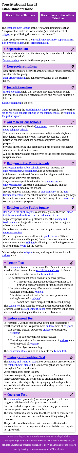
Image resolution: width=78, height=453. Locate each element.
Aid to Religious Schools (24, 122)
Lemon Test (15, 263)
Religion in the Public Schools (28, 163)
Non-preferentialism (22, 66)
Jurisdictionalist (12, 91)
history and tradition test (22, 215)
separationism (65, 39)
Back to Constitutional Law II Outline (57, 16)
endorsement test (12, 170)
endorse (6, 255)
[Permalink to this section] (72, 49)
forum (23, 245)
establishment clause (37, 109)
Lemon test (41, 126)
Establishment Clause (18, 27)
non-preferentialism (13, 42)
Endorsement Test (20, 318)
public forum (51, 236)
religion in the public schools (44, 112)
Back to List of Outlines (20, 15)
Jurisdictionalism (19, 87)
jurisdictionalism (39, 42)
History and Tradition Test (26, 357)
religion (6, 34)
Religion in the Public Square (28, 207)
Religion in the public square (19, 211)
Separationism (17, 49)
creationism (47, 191)
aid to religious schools (14, 112)
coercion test (30, 170)
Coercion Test (17, 395)
